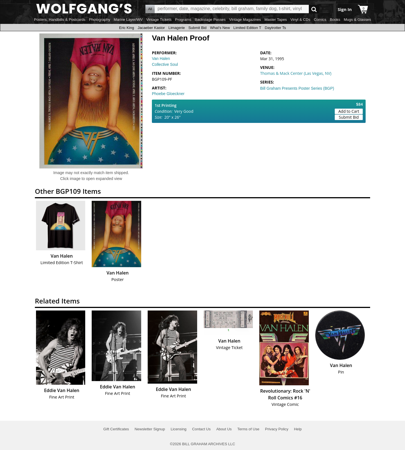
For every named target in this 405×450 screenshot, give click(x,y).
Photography (99, 19)
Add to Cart (348, 111)
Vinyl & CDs (300, 19)
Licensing (178, 429)
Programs (183, 19)
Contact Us (201, 429)
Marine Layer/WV (128, 19)
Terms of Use (248, 429)
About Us (224, 429)
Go (314, 9)
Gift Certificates (116, 429)
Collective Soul (165, 64)
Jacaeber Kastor (151, 28)
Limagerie (176, 28)
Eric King (126, 28)
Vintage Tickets (159, 19)
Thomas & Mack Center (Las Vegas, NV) (295, 73)
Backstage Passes (210, 19)
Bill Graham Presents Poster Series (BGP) (297, 88)
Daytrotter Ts (275, 28)
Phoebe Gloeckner (168, 93)
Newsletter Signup (149, 429)
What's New (220, 28)
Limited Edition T (247, 28)
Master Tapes (275, 19)
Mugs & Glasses (357, 19)
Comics (320, 19)
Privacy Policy (276, 429)
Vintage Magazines (245, 19)
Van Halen (161, 58)
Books (335, 19)
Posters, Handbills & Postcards (60, 19)
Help (298, 429)
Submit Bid (197, 28)
